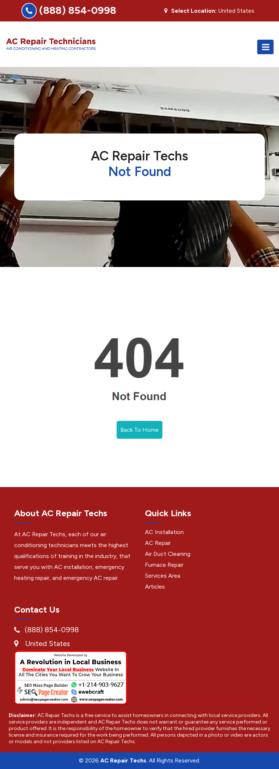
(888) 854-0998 (77, 10)
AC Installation (164, 532)
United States (47, 643)
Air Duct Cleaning (167, 553)
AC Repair (158, 542)
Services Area (162, 575)
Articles (155, 586)
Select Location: (194, 11)
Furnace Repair (164, 564)
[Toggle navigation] (265, 47)
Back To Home (139, 429)
